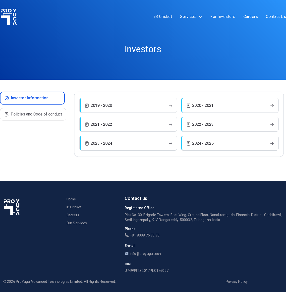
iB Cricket (163, 16)
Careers (250, 16)
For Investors (222, 16)
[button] (191, 16)
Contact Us (276, 16)
